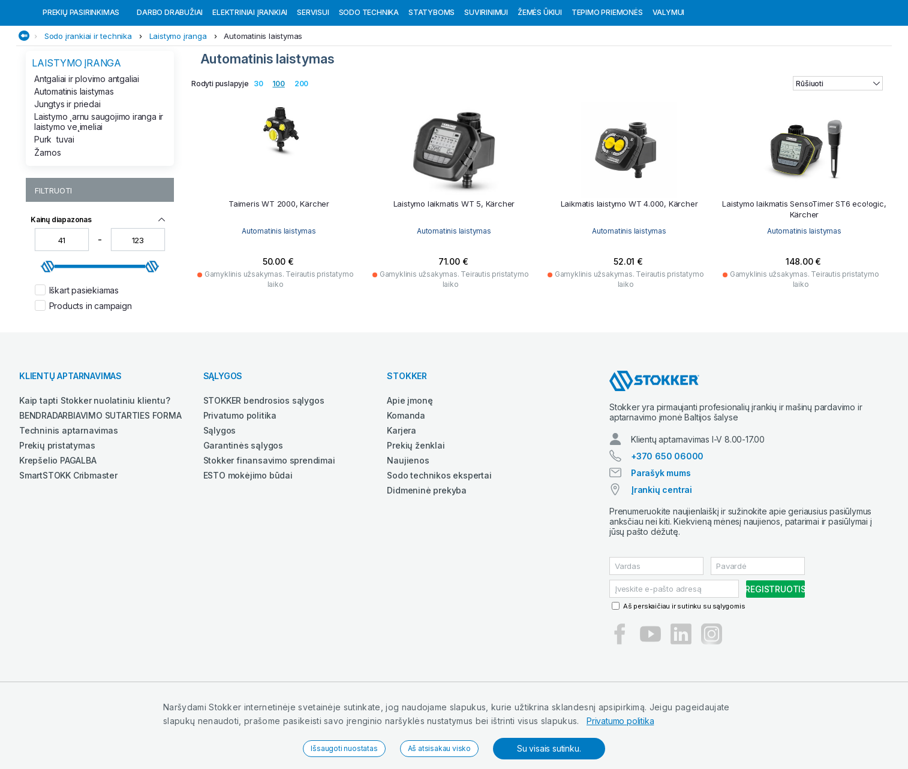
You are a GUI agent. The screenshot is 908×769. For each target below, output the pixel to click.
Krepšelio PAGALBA (58, 522)
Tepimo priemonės (607, 73)
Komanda (406, 477)
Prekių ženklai (415, 507)
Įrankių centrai (661, 551)
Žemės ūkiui (540, 73)
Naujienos (408, 522)
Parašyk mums (661, 534)
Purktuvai (54, 201)
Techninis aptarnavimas (68, 492)
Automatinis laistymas (263, 97)
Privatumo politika (620, 721)
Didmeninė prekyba (427, 552)
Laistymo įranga (178, 97)
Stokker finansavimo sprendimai (269, 522)
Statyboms (431, 73)
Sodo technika (369, 73)
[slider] (48, 328)
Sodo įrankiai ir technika (88, 97)
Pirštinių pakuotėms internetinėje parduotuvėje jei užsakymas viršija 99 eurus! (210, 11)
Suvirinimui (486, 73)
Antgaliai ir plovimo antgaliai (86, 140)
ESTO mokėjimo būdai (248, 537)
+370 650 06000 (667, 518)
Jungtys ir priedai (67, 166)
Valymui (669, 73)
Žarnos (47, 214)
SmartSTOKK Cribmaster (68, 537)
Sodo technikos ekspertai (439, 537)
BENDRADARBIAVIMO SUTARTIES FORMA (100, 477)
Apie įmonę (409, 462)
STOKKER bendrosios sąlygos (263, 462)
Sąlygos (219, 492)
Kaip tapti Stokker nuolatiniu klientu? (94, 462)
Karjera (401, 492)
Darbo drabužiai (170, 73)
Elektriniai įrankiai (249, 73)
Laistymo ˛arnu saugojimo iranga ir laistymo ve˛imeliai (98, 183)
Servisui (313, 73)
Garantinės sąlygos (243, 507)
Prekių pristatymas (57, 507)
